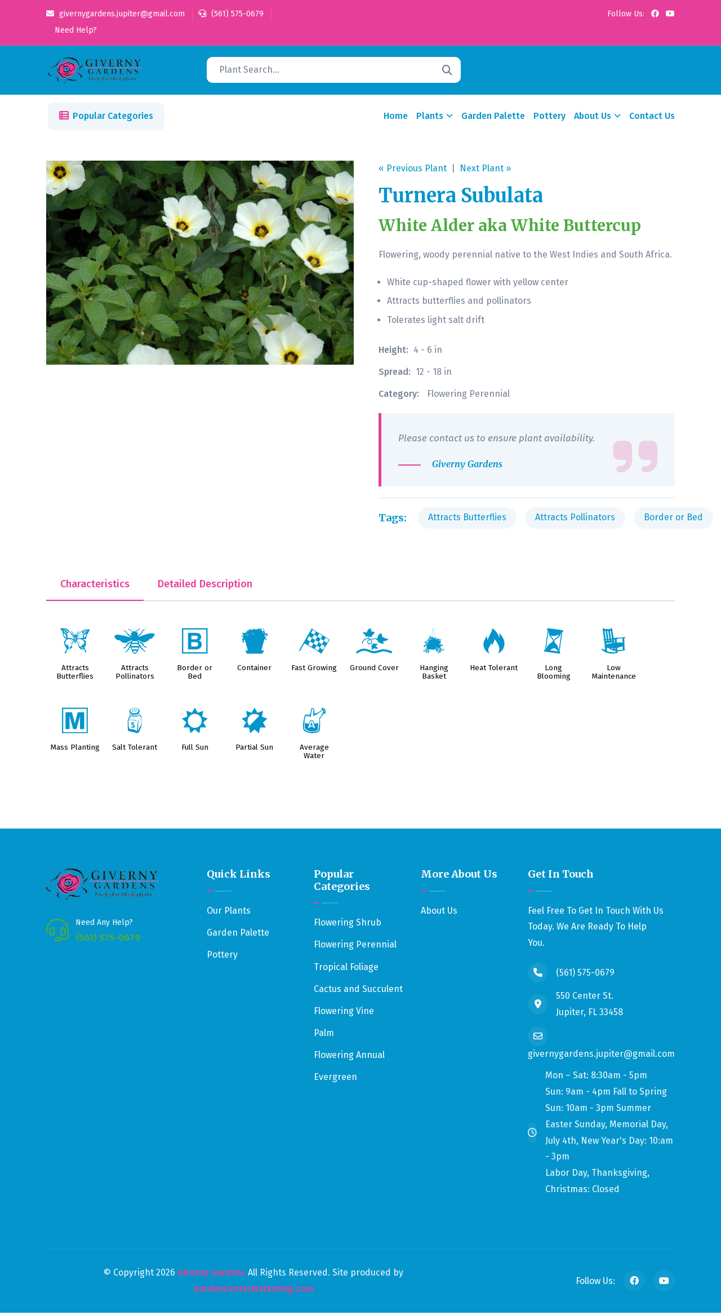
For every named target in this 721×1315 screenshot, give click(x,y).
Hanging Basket (434, 674)
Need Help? (74, 30)
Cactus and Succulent (358, 990)
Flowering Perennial (468, 395)
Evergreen (335, 1079)
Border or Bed (673, 519)
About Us (592, 118)
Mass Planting (75, 750)
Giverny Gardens (211, 1274)
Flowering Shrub (347, 924)
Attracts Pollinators (575, 519)
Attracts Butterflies (467, 519)
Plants (429, 118)
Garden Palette (493, 118)
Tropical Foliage (346, 968)
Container (254, 670)
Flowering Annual (349, 1057)
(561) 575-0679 (231, 14)
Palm (324, 1035)
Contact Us (652, 118)
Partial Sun (254, 750)
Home (396, 118)
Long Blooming (554, 674)
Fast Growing (314, 670)
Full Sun (194, 750)
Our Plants (229, 912)
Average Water (314, 754)
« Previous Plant (413, 170)
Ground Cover (374, 670)
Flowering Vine (344, 1013)
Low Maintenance (613, 674)
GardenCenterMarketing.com (253, 1290)
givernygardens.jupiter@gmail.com (115, 14)
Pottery (549, 118)
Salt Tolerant (134, 750)
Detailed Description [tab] (205, 586)
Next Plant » (485, 170)
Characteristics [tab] (95, 586)
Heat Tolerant (494, 670)
